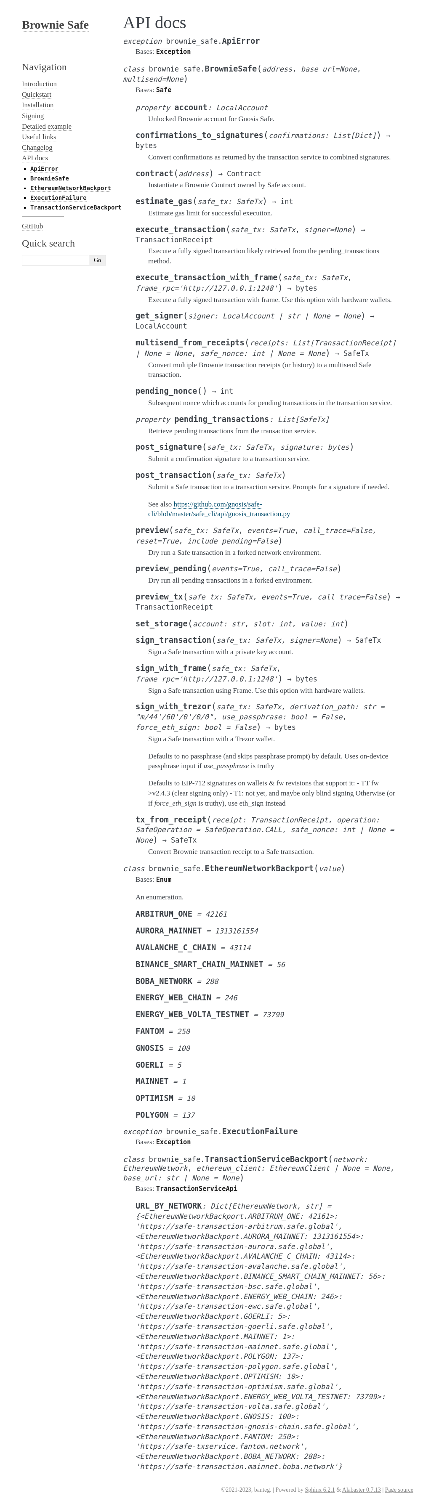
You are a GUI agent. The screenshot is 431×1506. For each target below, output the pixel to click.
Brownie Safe (55, 24)
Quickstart (36, 94)
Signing (33, 116)
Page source (399, 1490)
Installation (38, 105)
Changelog (37, 147)
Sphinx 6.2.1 (320, 1490)
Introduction (39, 84)
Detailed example (47, 126)
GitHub (32, 226)
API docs (35, 158)
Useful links (39, 137)
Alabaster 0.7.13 (361, 1490)
